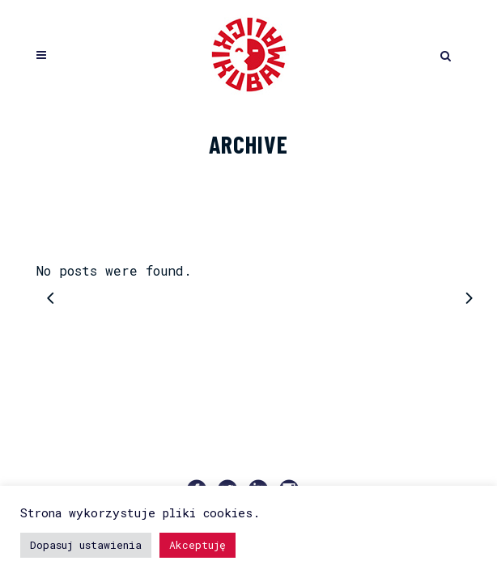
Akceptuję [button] (197, 545)
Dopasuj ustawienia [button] (86, 545)
